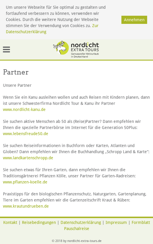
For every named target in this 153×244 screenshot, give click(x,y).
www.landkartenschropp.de (28, 157)
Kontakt (10, 222)
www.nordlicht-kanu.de (24, 109)
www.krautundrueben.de (26, 206)
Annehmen (134, 19)
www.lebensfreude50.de (25, 133)
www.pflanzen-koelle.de (27, 182)
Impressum (116, 222)
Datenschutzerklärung (81, 222)
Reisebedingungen (39, 222)
